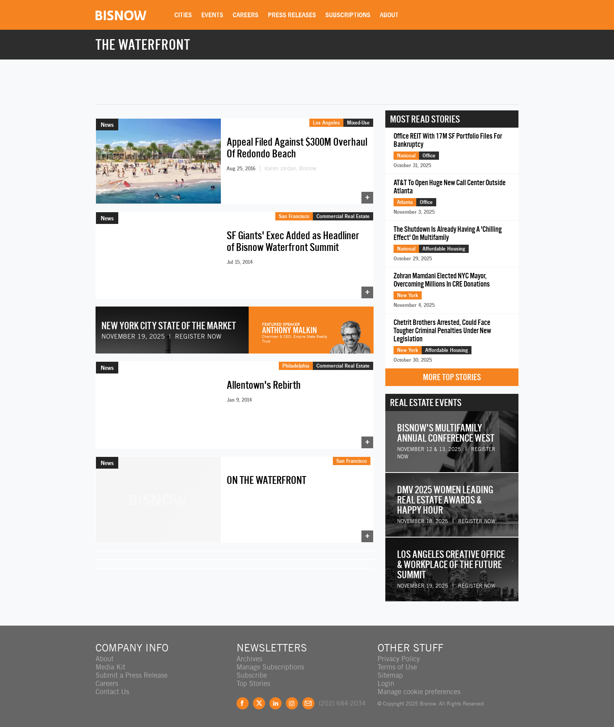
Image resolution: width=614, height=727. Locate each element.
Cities (183, 15)
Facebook (243, 703)
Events (212, 15)
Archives (249, 659)
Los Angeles (326, 122)
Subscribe (252, 675)
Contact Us (112, 691)
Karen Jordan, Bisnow (290, 168)
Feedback (308, 703)
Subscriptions (347, 15)
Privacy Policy (398, 659)
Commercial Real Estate (343, 216)
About (389, 15)
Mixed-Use (358, 122)
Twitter (259, 703)
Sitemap (390, 675)
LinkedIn (275, 703)
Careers (245, 15)
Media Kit (110, 667)
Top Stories (253, 683)
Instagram (292, 703)
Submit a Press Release (132, 675)
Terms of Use (397, 667)
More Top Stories (452, 377)
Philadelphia (295, 364)
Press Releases (292, 15)
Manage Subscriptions (270, 667)
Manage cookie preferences (418, 691)
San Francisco (294, 216)
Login (385, 683)
